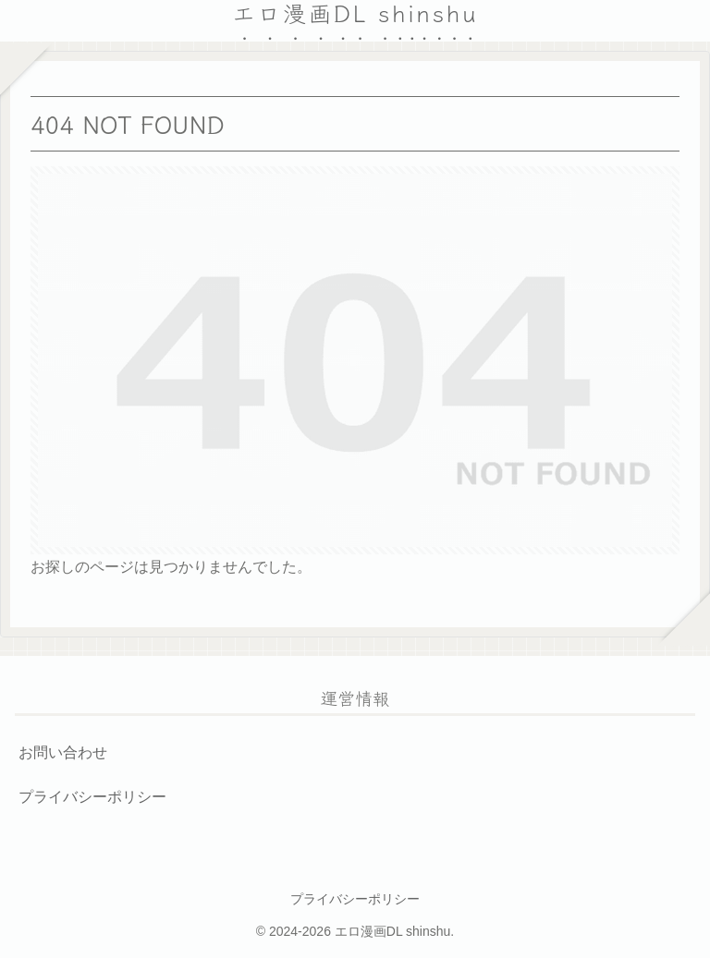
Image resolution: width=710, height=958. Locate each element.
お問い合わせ (62, 752)
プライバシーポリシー (92, 797)
